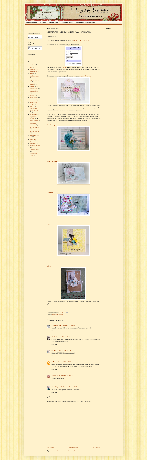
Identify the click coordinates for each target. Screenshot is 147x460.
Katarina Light (51, 125)
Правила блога (53, 22)
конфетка (32, 87)
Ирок (64, 67)
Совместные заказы (67, 22)
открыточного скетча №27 (82, 40)
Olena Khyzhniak (57, 387)
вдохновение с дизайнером (34, 71)
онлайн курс (33, 99)
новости (32, 96)
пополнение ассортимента (34, 110)
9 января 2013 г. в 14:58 (64, 350)
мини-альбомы (34, 92)
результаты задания (57, 314)
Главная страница (31, 22)
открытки (32, 101)
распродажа (33, 115)
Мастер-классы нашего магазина (85, 22)
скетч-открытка (34, 128)
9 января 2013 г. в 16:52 (68, 375)
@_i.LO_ (54, 350)
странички (33, 144)
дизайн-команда (34, 77)
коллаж (32, 85)
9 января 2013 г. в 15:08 (64, 362)
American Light (34, 151)
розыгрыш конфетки (33, 125)
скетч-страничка (34, 132)
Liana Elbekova (52, 161)
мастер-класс (33, 90)
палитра (32, 107)
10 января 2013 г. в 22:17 (70, 387)
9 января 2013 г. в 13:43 (63, 337)
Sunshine (50, 192)
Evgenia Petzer (56, 375)
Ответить (54, 331)
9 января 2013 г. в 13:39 (68, 325)
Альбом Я (33, 66)
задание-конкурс (34, 81)
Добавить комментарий (54, 397)
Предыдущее (96, 447)
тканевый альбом (35, 147)
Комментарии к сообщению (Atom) (67, 451)
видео (31, 75)
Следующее (50, 447)
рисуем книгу (34, 122)
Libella (49, 266)
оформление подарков (33, 104)
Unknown (54, 362)
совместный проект (33, 141)
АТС (31, 68)
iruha (48, 224)
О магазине (43, 22)
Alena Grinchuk (56, 325)
